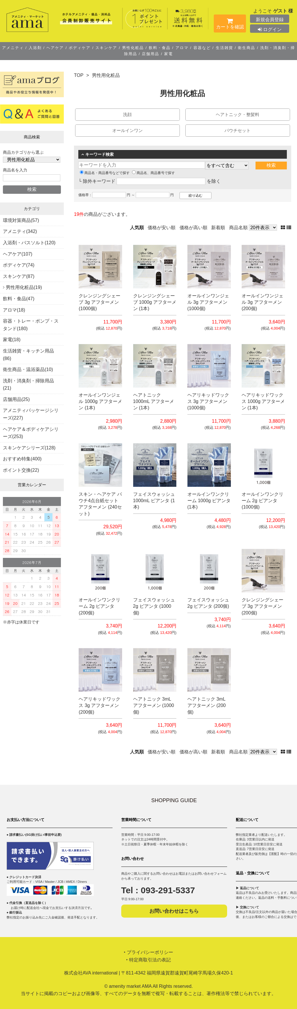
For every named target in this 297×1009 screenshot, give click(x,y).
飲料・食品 (159, 48)
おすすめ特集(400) (22, 458)
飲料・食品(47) (18, 298)
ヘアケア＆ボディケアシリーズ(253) (31, 433)
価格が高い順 (193, 227)
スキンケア (106, 48)
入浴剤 (35, 48)
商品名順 (238, 227)
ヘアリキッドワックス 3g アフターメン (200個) (99, 706)
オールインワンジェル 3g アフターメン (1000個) (208, 302)
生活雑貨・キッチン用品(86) (28, 354)
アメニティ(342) (20, 231)
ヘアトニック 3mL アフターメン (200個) (206, 706)
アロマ (182, 48)
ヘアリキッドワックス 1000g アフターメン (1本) (263, 402)
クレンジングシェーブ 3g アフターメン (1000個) (99, 302)
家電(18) (11, 339)
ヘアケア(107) (17, 254)
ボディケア (79, 48)
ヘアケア (55, 48)
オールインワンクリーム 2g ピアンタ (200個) (99, 606)
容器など (202, 48)
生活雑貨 (224, 48)
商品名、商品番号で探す (153, 173)
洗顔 (127, 114)
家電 (168, 54)
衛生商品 (246, 48)
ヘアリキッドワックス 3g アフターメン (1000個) (208, 402)
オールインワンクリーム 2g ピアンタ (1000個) (262, 501)
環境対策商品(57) (21, 220)
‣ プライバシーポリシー (148, 952)
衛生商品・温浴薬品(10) (28, 369)
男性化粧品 (132, 48)
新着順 (218, 227)
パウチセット (237, 130)
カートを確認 (230, 24)
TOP (79, 75)
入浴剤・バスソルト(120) (29, 242)
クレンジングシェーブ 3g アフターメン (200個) (262, 606)
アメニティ (14, 48)
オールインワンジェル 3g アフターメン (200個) (262, 302)
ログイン (270, 29)
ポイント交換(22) (21, 470)
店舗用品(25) (16, 399)
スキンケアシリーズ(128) (29, 447)
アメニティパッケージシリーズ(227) (31, 414)
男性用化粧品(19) (24, 287)
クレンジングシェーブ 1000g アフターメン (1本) (154, 302)
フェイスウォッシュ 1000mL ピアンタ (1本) (154, 501)
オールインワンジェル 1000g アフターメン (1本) (100, 402)
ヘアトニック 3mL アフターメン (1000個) (153, 706)
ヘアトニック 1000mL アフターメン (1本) (153, 402)
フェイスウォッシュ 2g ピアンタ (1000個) (154, 606)
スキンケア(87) (18, 276)
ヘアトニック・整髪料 (237, 114)
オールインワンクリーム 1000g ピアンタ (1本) (209, 501)
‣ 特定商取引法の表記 (148, 959)
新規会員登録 (270, 19)
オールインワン (127, 130)
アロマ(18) (14, 310)
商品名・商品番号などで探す (105, 173)
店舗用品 (150, 54)
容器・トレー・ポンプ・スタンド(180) (31, 325)
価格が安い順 (161, 227)
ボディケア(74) (18, 265)
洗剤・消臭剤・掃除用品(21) (28, 384)
